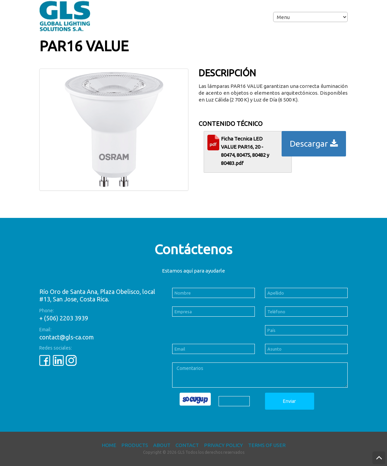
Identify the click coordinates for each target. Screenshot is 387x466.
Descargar (314, 143)
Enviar (289, 401)
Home (109, 445)
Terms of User (267, 445)
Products (134, 445)
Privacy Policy (223, 445)
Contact (187, 445)
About (161, 445)
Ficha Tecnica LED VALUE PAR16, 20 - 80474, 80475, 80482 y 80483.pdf (245, 151)
